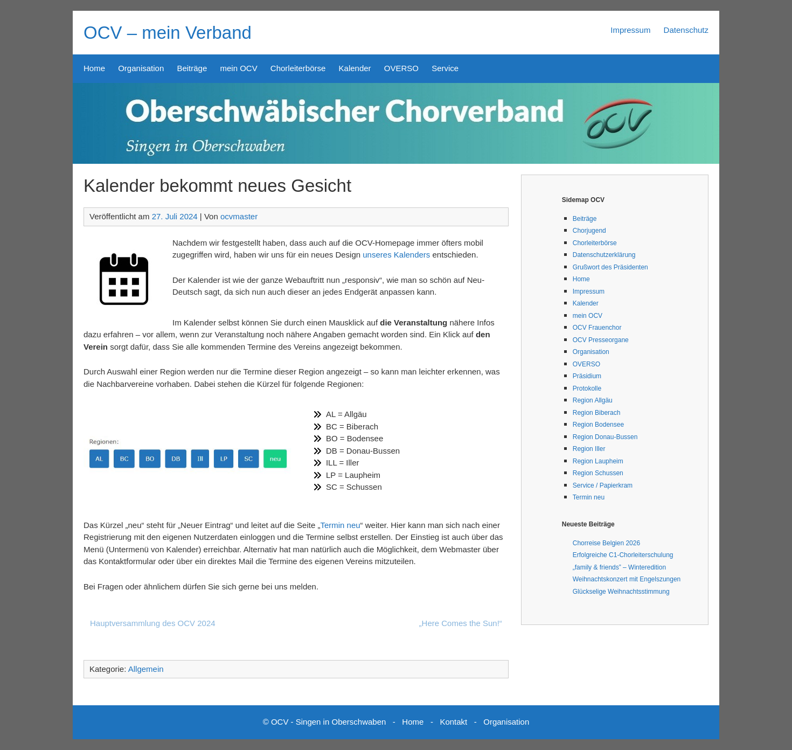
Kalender (355, 68)
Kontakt (453, 721)
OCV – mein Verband (168, 33)
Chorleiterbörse (298, 68)
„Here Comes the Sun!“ (460, 623)
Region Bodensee (598, 424)
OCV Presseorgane (601, 340)
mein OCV (238, 68)
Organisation (141, 68)
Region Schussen (598, 473)
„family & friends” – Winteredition (619, 567)
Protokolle (587, 388)
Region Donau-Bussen (605, 437)
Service (445, 68)
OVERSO (401, 68)
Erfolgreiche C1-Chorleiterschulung (623, 555)
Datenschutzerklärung (604, 255)
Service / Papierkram (603, 485)
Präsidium (587, 376)
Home (94, 68)
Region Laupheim (598, 461)
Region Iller (589, 449)
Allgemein (146, 668)
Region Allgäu (593, 400)
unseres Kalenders (396, 254)
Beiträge (192, 68)
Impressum (630, 29)
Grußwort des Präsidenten (610, 267)
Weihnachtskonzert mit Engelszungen (627, 579)
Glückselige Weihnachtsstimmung (621, 591)
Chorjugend (589, 230)
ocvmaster (239, 216)
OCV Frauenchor (597, 327)
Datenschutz (686, 29)
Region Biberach (597, 412)
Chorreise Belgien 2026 (606, 543)
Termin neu (340, 525)
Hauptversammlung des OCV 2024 (153, 623)
